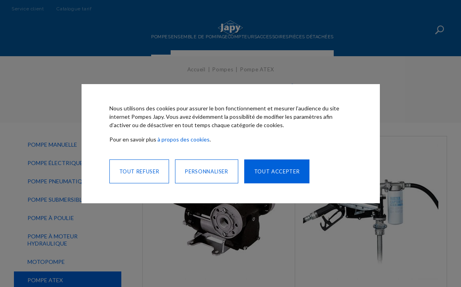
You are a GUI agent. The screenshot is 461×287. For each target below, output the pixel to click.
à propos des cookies (184, 139)
